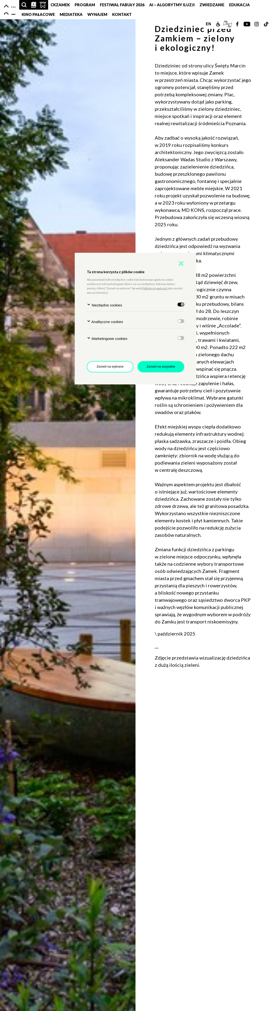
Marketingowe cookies (107, 338)
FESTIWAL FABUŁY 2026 (122, 4)
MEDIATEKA (71, 14)
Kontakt (122, 14)
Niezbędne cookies (104, 305)
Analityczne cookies (105, 321)
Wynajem (97, 14)
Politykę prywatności (155, 288)
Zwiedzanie (212, 4)
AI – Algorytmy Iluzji (172, 4)
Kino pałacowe (38, 14)
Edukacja (239, 4)
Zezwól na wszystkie (161, 366)
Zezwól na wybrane (110, 366)
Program (85, 4)
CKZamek (60, 4)
